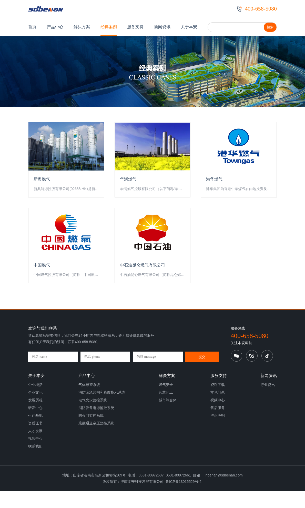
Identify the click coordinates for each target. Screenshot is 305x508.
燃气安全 (166, 401)
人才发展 (35, 447)
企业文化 (35, 409)
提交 (202, 373)
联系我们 (35, 463)
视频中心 (35, 455)
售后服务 (217, 424)
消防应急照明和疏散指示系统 (101, 409)
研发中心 (35, 424)
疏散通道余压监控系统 (96, 440)
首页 (32, 27)
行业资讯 (267, 401)
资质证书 (35, 440)
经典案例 (108, 27)
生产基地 (35, 432)
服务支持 (135, 27)
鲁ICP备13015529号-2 (183, 498)
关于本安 (189, 27)
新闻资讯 (162, 27)
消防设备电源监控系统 (96, 424)
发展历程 (35, 417)
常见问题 (217, 409)
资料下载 (217, 401)
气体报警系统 (89, 401)
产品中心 (55, 27)
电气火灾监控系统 (92, 417)
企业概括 (35, 401)
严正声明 (217, 432)
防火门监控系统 (91, 432)
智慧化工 (166, 409)
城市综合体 (168, 417)
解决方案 (82, 27)
